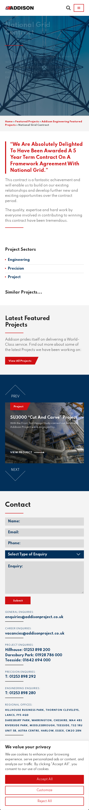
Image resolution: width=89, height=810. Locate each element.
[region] (44, 775)
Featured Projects (27, 121)
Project (14, 277)
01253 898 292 (22, 677)
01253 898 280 (22, 693)
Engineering (19, 260)
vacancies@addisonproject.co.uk (34, 633)
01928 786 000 (48, 655)
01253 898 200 (37, 650)
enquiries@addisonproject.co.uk (34, 617)
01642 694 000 (37, 660)
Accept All (45, 779)
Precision (16, 268)
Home (9, 121)
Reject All (44, 801)
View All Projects (20, 361)
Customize (44, 790)
